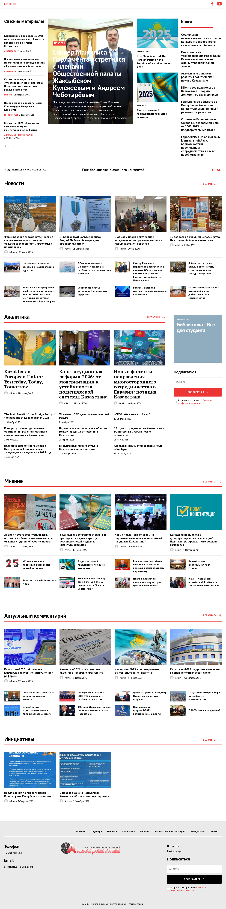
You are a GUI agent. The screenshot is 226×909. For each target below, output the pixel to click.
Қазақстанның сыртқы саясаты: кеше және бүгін (138, 447)
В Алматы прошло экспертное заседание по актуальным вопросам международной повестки (138, 240)
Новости (59, 43)
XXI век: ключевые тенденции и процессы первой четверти (36, 565)
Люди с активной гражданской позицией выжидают (152, 113)
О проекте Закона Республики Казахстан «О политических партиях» (84, 794)
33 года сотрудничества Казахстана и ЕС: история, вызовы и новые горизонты (139, 431)
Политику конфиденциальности (195, 402)
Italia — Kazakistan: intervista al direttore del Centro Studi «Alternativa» (203, 582)
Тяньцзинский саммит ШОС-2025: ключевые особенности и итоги (91, 696)
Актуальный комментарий (18, 135)
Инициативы (11, 114)
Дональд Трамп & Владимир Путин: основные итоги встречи (149, 696)
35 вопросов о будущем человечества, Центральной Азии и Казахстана (195, 238)
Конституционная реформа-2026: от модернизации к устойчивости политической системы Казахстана (24, 41)
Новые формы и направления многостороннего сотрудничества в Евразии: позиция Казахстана (24, 63)
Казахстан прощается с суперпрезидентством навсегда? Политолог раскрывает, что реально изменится (23, 84)
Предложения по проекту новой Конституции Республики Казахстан (23, 106)
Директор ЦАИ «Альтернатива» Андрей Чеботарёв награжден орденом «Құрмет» (80, 240)
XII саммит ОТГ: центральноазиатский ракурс (84, 415)
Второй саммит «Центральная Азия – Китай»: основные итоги (37, 710)
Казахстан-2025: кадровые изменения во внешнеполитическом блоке (195, 670)
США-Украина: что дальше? (204, 710)
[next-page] (12, 146)
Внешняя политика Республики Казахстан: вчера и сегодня (79, 447)
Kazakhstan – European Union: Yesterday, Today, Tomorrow (23, 379)
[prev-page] (6, 146)
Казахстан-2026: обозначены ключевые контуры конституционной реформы (21, 126)
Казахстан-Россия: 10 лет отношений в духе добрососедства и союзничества (203, 292)
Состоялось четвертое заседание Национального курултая (38, 267)
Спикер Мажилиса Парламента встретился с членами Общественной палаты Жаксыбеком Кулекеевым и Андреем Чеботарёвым (90, 73)
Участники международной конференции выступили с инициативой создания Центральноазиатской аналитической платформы (39, 294)
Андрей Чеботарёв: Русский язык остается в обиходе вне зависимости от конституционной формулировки (28, 538)
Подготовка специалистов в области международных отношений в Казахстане (83, 431)
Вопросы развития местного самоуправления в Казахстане (149, 291)
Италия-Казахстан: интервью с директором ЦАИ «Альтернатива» (147, 582)
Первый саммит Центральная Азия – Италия (200, 565)
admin (12, 252)
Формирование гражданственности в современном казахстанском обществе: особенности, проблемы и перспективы (28, 242)
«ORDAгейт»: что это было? (132, 414)
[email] (198, 381)
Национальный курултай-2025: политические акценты (147, 710)
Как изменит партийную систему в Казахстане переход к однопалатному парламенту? (148, 566)
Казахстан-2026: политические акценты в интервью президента (81, 670)
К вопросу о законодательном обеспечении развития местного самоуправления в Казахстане (25, 431)
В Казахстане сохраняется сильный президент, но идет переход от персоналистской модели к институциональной (83, 540)
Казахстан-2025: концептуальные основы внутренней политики (137, 670)
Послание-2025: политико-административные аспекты (38, 696)
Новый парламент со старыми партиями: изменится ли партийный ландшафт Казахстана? (138, 538)
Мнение (8, 94)
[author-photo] (6, 252)
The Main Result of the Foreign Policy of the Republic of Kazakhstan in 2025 (153, 61)
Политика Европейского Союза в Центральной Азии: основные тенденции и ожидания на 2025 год (27, 449)
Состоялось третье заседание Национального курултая (93, 291)
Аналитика (10, 51)
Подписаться (198, 392)
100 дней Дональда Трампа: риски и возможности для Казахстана (94, 710)
